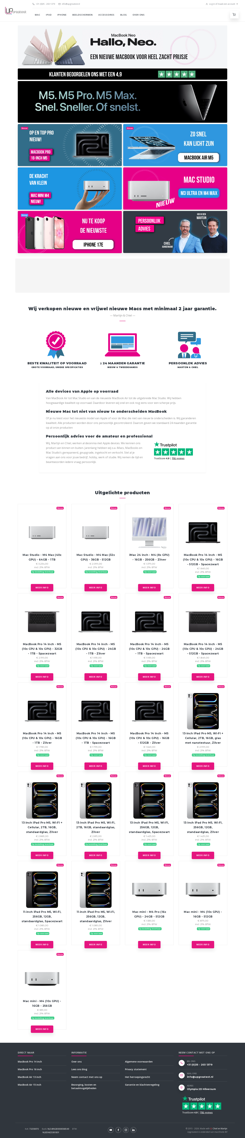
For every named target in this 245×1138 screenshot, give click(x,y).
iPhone (62, 14)
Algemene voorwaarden (139, 1061)
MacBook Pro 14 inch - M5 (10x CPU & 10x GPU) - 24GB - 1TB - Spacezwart (149, 649)
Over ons (139, 14)
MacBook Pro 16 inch (30, 1069)
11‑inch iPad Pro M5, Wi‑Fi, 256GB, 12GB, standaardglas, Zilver (96, 916)
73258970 (32, 1128)
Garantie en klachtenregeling (142, 1084)
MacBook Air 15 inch (29, 1084)
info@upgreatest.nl (69, 4)
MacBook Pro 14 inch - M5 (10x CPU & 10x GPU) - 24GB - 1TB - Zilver (95, 649)
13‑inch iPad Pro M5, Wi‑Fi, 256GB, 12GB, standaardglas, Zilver (202, 827)
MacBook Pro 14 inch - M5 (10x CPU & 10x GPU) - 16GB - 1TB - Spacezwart (96, 738)
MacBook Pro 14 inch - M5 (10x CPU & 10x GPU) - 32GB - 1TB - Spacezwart (42, 649)
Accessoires (106, 14)
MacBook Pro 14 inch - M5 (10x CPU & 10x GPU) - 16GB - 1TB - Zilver (42, 738)
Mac (37, 14)
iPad (49, 14)
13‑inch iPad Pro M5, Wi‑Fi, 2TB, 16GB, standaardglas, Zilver (95, 827)
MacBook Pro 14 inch (30, 1061)
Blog (123, 14)
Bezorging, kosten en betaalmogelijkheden (83, 1086)
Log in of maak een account (220, 4)
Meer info (42, 587)
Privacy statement (136, 1069)
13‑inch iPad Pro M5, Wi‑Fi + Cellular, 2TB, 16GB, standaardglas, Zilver (42, 827)
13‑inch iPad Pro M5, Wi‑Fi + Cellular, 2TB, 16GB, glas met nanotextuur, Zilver (202, 738)
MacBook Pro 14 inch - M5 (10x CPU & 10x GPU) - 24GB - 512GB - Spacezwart (203, 649)
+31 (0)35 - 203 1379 (43, 4)
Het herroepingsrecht (137, 1077)
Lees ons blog (79, 1069)
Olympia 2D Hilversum (201, 1089)
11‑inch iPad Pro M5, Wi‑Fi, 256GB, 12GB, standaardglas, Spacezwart (42, 916)
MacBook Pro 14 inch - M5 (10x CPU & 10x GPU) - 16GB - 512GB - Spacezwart (203, 559)
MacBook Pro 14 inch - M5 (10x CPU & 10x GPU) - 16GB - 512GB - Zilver (149, 738)
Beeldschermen (82, 14)
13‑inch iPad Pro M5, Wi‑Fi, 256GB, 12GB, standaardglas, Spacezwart (149, 827)
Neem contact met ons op (86, 1077)
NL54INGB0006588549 (56, 1128)
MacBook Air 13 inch (29, 1077)
